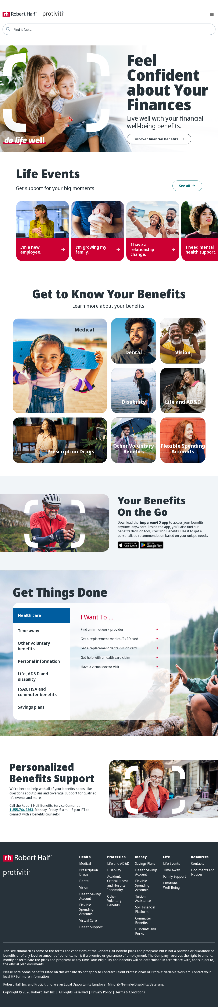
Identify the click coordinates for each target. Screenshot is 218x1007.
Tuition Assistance (143, 898)
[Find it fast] (8, 29)
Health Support (91, 927)
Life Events (171, 863)
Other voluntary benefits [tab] (34, 646)
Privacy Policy (101, 992)
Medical (85, 863)
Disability (114, 870)
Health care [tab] (29, 615)
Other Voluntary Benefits (114, 900)
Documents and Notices (202, 872)
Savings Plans (145, 863)
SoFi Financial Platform (145, 909)
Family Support (174, 876)
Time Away (171, 870)
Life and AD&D (118, 863)
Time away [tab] (28, 630)
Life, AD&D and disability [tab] (33, 676)
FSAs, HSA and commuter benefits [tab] (37, 691)
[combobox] (114, 29)
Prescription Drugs (88, 872)
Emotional (171, 885)
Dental (84, 881)
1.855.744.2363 (21, 809)
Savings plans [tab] (31, 707)
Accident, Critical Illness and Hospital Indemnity (117, 883)
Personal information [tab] (39, 661)
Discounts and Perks (145, 931)
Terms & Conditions (130, 992)
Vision (83, 887)
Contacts (197, 863)
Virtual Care (88, 920)
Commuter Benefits (143, 920)
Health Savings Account (90, 896)
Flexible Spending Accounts (86, 909)
